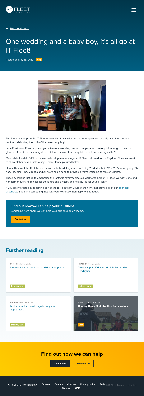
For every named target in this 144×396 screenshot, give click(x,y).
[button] (133, 10)
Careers (46, 384)
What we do (83, 363)
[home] (18, 9)
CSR (77, 388)
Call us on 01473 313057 (24, 385)
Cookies (71, 384)
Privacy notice (87, 384)
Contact (59, 384)
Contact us (20, 219)
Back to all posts (19, 28)
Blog (39, 59)
